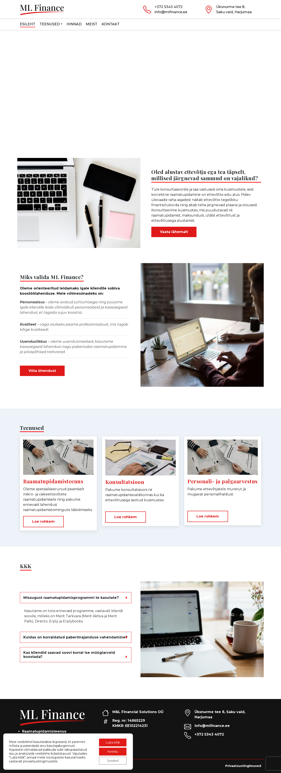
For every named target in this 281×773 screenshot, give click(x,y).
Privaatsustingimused (243, 766)
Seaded (112, 761)
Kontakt (111, 24)
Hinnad (74, 24)
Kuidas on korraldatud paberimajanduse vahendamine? (75, 637)
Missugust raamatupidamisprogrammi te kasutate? (71, 598)
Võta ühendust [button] (42, 371)
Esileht (27, 24)
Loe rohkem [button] (43, 521)
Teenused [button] (50, 24)
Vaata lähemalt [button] (174, 232)
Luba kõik (112, 742)
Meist (91, 24)
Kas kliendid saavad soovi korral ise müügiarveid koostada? (69, 655)
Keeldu (112, 752)
